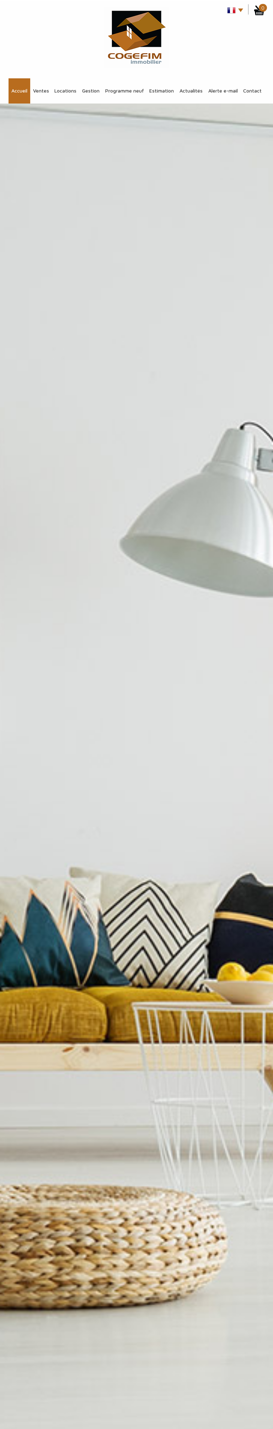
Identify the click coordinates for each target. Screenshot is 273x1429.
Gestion (91, 91)
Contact (252, 91)
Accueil (19, 91)
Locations (65, 91)
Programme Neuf (124, 91)
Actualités (191, 91)
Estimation (161, 91)
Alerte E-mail (223, 91)
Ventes (41, 91)
